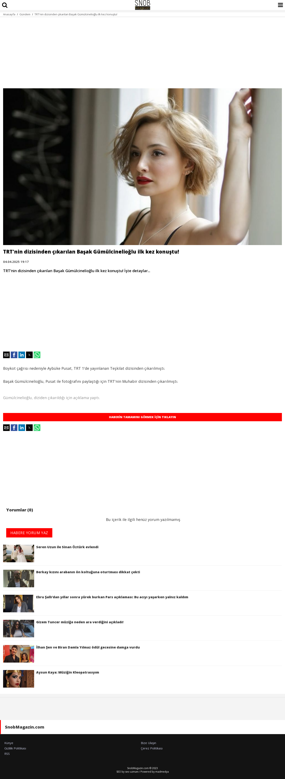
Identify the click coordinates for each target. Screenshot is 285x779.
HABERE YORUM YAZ (29, 532)
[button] (6, 355)
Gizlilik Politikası (15, 748)
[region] (142, 50)
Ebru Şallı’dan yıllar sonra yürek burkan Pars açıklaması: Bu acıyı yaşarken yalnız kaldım (96, 603)
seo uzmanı (132, 771)
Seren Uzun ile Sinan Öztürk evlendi (50, 553)
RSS (7, 753)
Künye (8, 743)
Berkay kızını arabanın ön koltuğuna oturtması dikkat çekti (71, 578)
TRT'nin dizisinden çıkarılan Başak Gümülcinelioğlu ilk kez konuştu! (76, 14)
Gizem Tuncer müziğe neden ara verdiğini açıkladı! (63, 628)
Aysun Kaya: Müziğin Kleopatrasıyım (51, 679)
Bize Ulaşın (148, 743)
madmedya (162, 771)
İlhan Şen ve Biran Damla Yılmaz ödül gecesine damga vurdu (71, 654)
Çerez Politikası (152, 748)
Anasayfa (9, 14)
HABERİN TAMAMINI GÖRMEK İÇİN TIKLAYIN (142, 417)
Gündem (24, 14)
